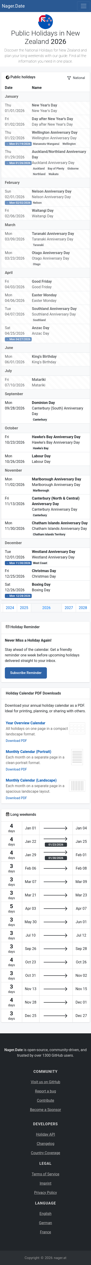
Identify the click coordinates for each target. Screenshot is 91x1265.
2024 (10, 608)
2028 (83, 608)
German (45, 1223)
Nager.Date (13, 6)
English (45, 1213)
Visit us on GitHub (45, 1082)
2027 (69, 608)
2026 (46, 608)
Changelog (45, 1143)
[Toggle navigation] (83, 6)
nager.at (60, 1258)
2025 (24, 608)
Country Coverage (45, 1153)
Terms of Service (45, 1174)
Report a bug (45, 1091)
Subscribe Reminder (26, 673)
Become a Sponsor (45, 1109)
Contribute (45, 1100)
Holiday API (45, 1134)
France (45, 1232)
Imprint (46, 1183)
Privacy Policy (45, 1192)
